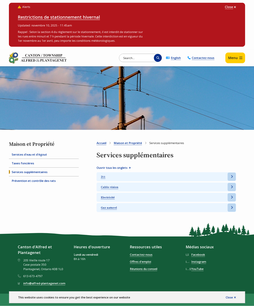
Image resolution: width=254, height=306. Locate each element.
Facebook (198, 255)
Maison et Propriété (128, 143)
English (176, 58)
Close (229, 297)
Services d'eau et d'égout (29, 154)
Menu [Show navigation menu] (233, 57)
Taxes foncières (23, 163)
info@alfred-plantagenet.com (44, 283)
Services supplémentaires (30, 172)
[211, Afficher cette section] (166, 176)
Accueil (101, 143)
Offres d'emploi (140, 262)
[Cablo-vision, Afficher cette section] (166, 187)
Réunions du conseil (143, 269)
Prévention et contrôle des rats (34, 181)
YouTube (197, 269)
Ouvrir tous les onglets (112, 168)
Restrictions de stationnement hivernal (59, 17)
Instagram (198, 262)
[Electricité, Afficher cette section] (166, 197)
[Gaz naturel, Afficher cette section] (166, 207)
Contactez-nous (203, 58)
